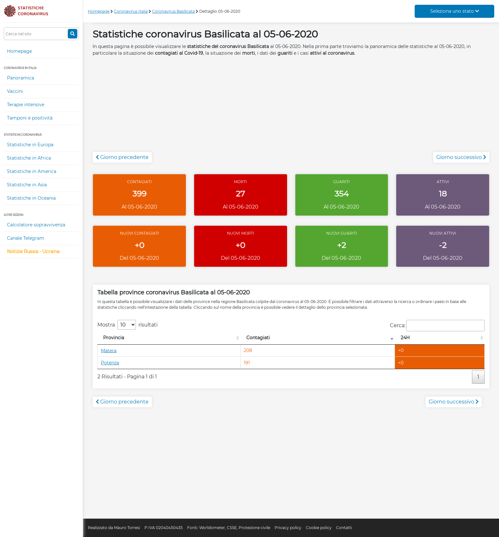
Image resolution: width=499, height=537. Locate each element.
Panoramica (20, 78)
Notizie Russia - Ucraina (33, 251)
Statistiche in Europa (30, 145)
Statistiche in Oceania (31, 198)
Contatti (344, 527)
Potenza (110, 363)
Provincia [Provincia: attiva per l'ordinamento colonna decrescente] (113, 338)
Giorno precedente (122, 157)
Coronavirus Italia (131, 11)
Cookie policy (319, 527)
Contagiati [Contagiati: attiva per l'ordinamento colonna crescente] (258, 338)
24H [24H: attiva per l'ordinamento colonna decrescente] (405, 338)
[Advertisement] (291, 107)
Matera (108, 350)
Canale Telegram (25, 238)
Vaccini (15, 91)
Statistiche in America (31, 171)
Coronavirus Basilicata (173, 11)
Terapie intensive (25, 104)
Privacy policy (288, 527)
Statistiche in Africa (29, 158)
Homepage (19, 51)
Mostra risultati (127, 325)
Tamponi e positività (30, 118)
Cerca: (437, 325)
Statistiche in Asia (27, 185)
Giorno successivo (461, 157)
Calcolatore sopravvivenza (36, 225)
